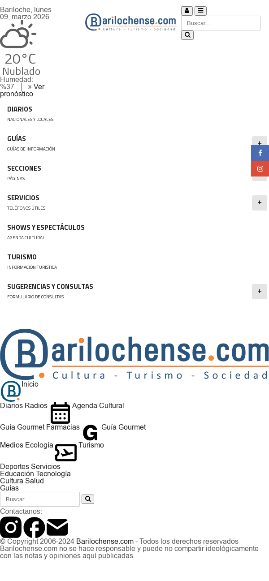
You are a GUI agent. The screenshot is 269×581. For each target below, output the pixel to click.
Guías (9, 488)
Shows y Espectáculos (125, 232)
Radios (36, 405)
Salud (34, 481)
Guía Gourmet (22, 427)
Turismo (125, 262)
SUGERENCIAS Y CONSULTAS (137, 291)
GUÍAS (137, 143)
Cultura (11, 481)
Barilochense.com (105, 541)
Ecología (39, 445)
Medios (11, 445)
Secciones (137, 173)
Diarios (11, 405)
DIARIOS (136, 114)
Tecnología (53, 474)
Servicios (46, 466)
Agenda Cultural (86, 405)
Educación (17, 474)
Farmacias (63, 427)
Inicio (19, 384)
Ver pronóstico (22, 90)
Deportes (14, 466)
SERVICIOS (137, 203)
